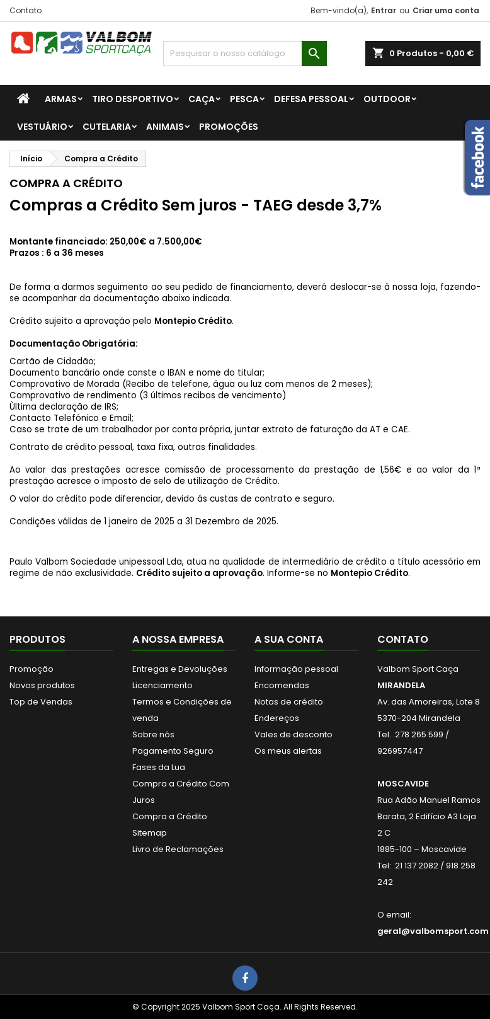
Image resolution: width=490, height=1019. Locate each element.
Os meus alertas (288, 751)
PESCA (244, 99)
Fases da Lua (158, 767)
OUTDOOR (387, 99)
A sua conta (288, 639)
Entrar (383, 10)
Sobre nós (153, 734)
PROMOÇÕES (228, 126)
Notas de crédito (288, 702)
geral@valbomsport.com (433, 931)
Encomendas (281, 685)
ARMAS (61, 99)
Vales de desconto (293, 734)
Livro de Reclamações (178, 849)
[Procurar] (244, 53)
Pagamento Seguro (173, 751)
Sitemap (149, 833)
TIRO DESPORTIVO (132, 99)
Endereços (276, 718)
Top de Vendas (40, 702)
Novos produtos (42, 685)
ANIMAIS (165, 126)
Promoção (31, 669)
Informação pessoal (296, 669)
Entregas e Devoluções (179, 669)
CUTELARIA (107, 126)
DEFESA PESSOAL (311, 99)
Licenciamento (162, 685)
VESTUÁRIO (42, 126)
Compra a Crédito (169, 816)
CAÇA (201, 99)
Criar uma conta (446, 10)
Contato (25, 10)
